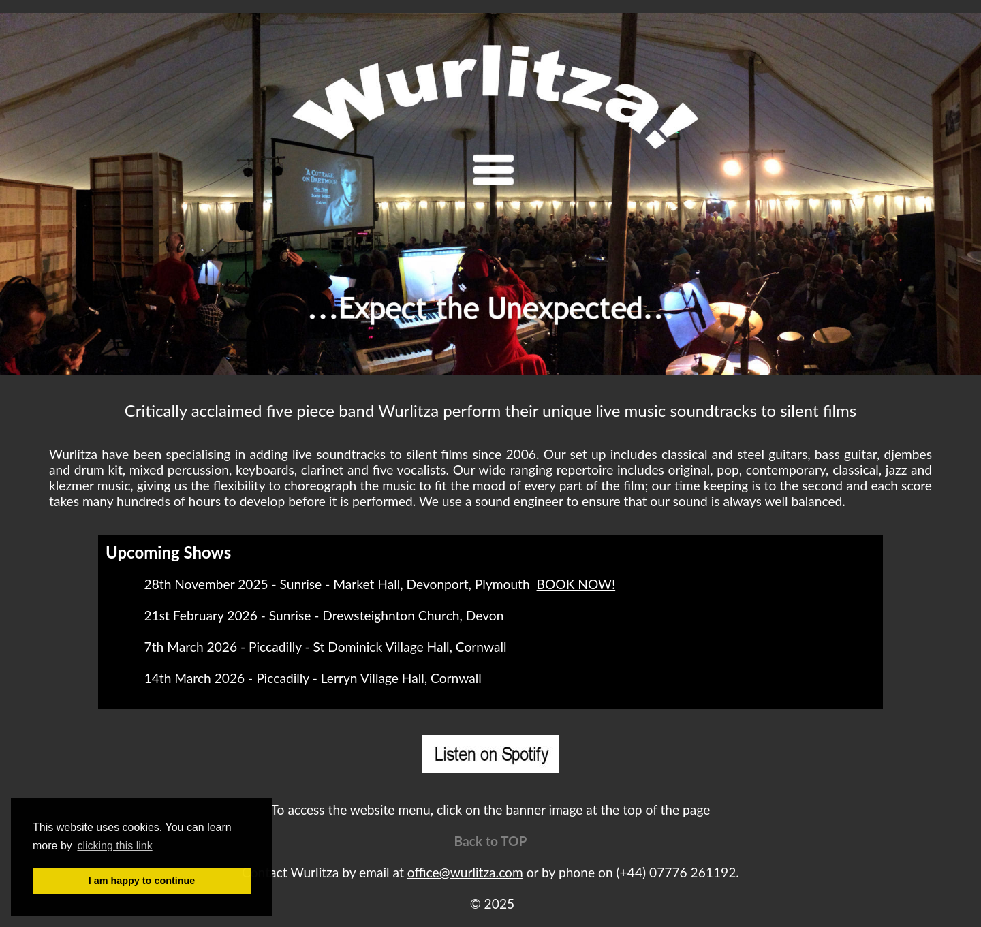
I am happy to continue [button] (142, 880)
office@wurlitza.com (465, 872)
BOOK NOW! (576, 584)
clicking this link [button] (114, 845)
